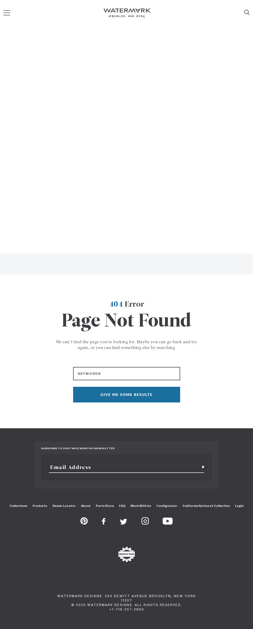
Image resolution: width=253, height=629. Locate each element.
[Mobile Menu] (6, 13)
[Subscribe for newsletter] (201, 467)
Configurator (166, 506)
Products (40, 506)
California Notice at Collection (206, 506)
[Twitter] (124, 523)
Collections (18, 506)
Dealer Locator (64, 506)
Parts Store (105, 506)
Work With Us (141, 506)
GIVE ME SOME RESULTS (126, 394)
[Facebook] (104, 523)
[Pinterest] (84, 523)
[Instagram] (145, 523)
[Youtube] (168, 523)
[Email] (123, 467)
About (86, 506)
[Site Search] (247, 13)
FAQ (122, 506)
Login (239, 506)
